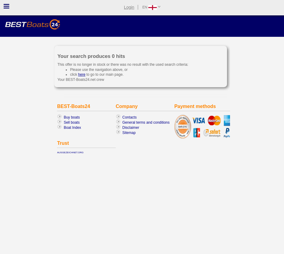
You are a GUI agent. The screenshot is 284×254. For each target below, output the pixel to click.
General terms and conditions (146, 122)
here (81, 74)
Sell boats (72, 122)
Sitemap (129, 133)
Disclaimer (130, 127)
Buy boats (72, 117)
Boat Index (72, 127)
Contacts (129, 117)
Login (129, 7)
